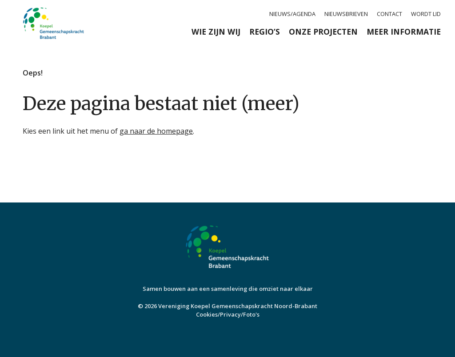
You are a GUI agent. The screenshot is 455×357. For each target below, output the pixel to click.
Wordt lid (426, 14)
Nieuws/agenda (292, 14)
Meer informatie (404, 31)
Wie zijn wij (216, 31)
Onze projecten (323, 31)
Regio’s (264, 31)
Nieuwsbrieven (346, 14)
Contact (389, 14)
